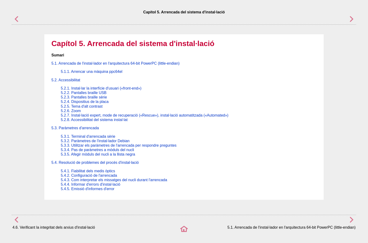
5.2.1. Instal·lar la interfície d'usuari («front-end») (101, 88)
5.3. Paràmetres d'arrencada (75, 128)
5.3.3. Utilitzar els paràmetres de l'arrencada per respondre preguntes (118, 145)
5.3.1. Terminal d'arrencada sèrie (88, 136)
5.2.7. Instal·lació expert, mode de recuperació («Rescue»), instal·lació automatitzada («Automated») (144, 115)
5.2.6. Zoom (71, 111)
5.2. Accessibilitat (65, 80)
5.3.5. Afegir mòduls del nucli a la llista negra (98, 154)
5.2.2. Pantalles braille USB (84, 93)
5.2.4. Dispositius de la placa (85, 102)
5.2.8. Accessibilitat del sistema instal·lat (94, 120)
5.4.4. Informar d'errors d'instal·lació (90, 184)
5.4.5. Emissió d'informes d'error (87, 189)
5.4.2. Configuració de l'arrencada (89, 175)
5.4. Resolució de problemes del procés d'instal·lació (95, 163)
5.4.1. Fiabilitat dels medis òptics (88, 171)
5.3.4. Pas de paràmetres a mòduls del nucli (97, 150)
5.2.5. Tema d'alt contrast (82, 106)
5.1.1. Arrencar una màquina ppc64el (91, 72)
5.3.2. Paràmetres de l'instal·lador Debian (95, 141)
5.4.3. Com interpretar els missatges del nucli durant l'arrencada (114, 180)
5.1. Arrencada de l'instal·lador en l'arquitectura (115, 63)
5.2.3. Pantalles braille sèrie (84, 97)
